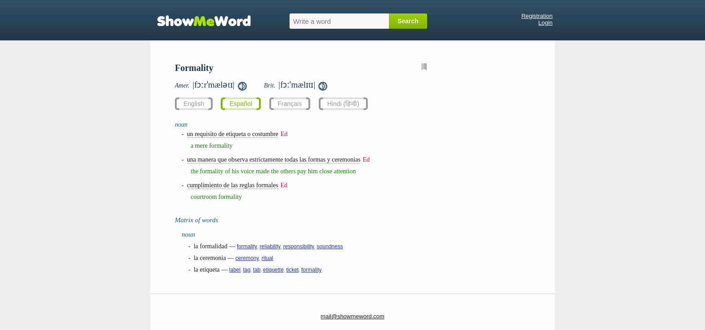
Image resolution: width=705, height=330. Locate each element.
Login (545, 22)
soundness (330, 246)
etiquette (273, 270)
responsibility (298, 246)
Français (290, 103)
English (193, 103)
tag (246, 270)
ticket (292, 270)
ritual (267, 258)
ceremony (247, 258)
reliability (270, 246)
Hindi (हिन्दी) (343, 103)
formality (247, 246)
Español (240, 103)
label (235, 270)
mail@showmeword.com (352, 316)
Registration (537, 16)
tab (257, 270)
